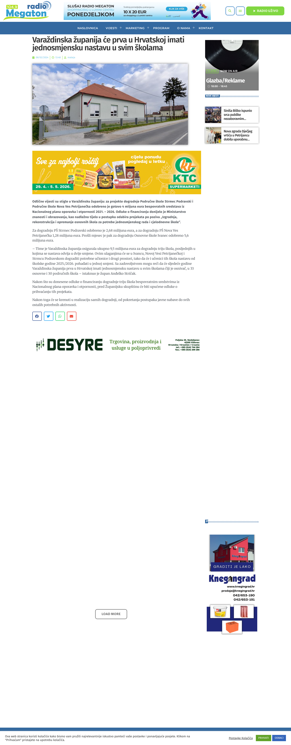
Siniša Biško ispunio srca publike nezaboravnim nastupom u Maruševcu (239, 117)
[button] (37, 316)
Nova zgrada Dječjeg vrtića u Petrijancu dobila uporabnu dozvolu (237, 137)
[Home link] (27, 11)
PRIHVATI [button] (263, 738)
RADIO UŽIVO (265, 11)
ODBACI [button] (279, 738)
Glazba (212, 71)
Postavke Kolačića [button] (241, 738)
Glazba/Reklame (230, 80)
